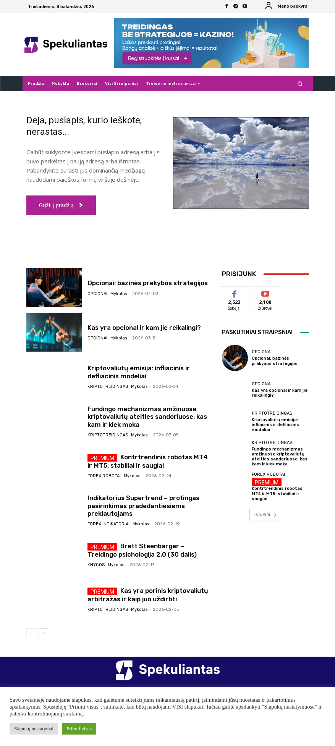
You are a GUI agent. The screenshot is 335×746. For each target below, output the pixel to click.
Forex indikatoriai (108, 524)
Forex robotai (104, 476)
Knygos (96, 565)
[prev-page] (31, 633)
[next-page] (43, 633)
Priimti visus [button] (79, 728)
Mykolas (118, 293)
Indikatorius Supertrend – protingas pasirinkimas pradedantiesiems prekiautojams (143, 505)
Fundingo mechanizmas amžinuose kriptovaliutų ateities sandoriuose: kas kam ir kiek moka (147, 416)
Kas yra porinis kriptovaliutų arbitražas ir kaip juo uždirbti (147, 595)
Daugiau (265, 514)
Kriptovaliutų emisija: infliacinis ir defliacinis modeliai (138, 372)
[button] (299, 83)
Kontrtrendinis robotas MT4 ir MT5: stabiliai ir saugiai (147, 461)
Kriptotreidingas (107, 386)
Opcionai (97, 294)
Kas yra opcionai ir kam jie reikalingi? (144, 327)
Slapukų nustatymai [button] (33, 728)
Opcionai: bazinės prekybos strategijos (147, 283)
